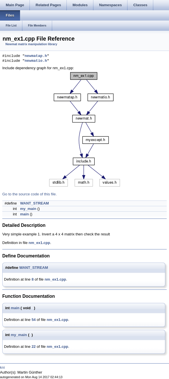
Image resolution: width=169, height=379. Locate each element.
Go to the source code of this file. (29, 194)
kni (2, 367)
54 (34, 320)
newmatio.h (36, 61)
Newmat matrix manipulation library (31, 44)
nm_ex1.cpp (39, 243)
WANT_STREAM (34, 203)
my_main (28, 209)
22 (34, 346)
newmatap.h (36, 56)
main (24, 214)
